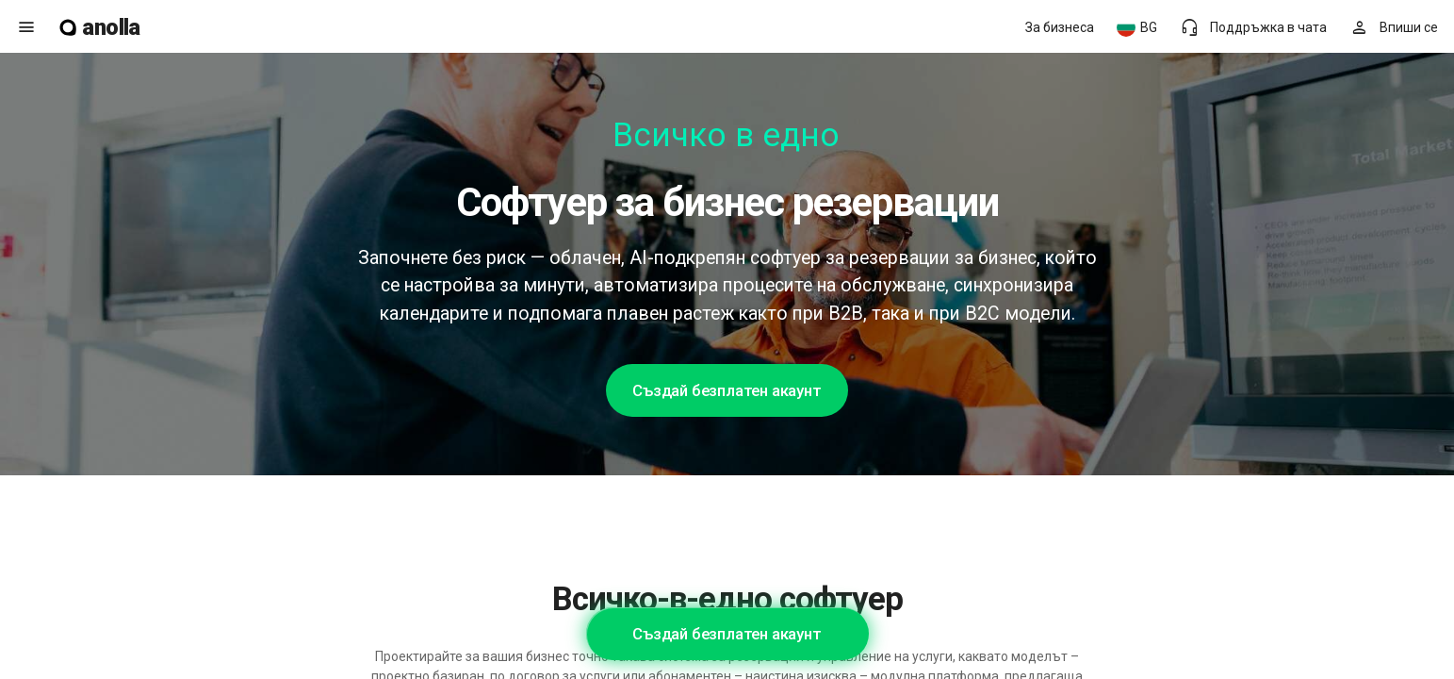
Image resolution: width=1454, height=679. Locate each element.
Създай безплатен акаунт (726, 390)
